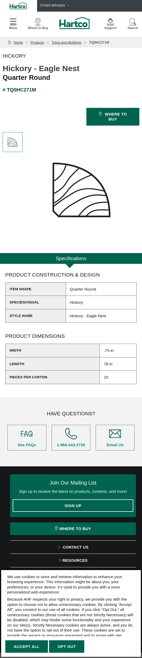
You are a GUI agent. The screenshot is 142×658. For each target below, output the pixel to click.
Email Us (115, 437)
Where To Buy (73, 528)
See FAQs (26, 437)
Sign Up (73, 505)
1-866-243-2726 (71, 437)
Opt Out (66, 646)
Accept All (26, 646)
